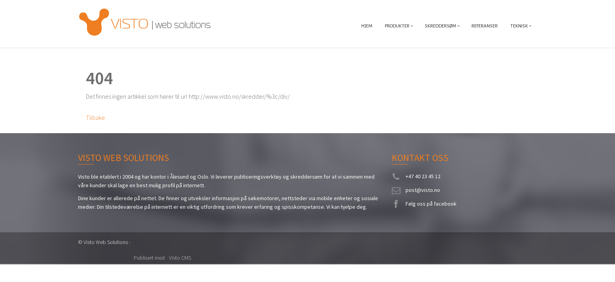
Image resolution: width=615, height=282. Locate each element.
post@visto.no (423, 189)
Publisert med (150, 257)
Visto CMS (180, 257)
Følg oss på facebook (431, 203)
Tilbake (95, 117)
